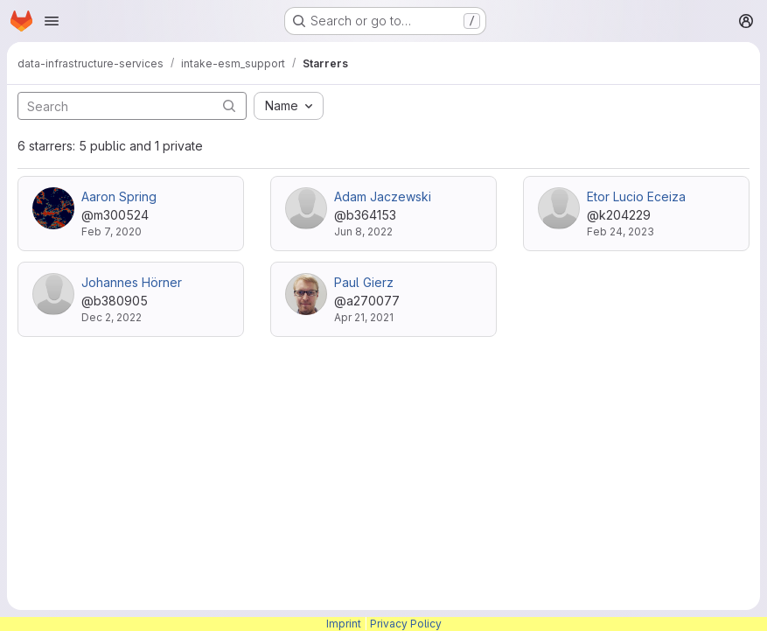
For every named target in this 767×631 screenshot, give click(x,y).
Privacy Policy (406, 623)
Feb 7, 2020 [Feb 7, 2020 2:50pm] (111, 231)
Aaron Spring (119, 196)
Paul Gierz (364, 282)
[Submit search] (229, 105)
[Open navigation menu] (52, 21)
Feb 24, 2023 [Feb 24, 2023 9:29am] (620, 231)
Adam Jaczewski (382, 196)
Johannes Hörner (131, 282)
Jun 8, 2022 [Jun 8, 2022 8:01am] (363, 231)
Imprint (343, 623)
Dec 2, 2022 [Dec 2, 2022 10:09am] (111, 317)
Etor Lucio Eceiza (636, 196)
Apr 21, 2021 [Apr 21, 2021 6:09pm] (364, 317)
